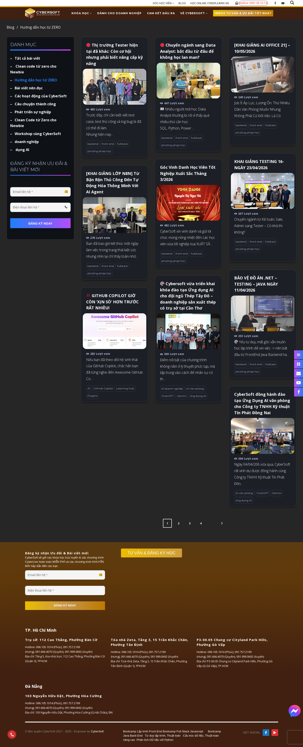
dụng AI (22, 149)
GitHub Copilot (103, 388)
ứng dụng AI (198, 396)
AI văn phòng (195, 388)
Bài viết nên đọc (29, 88)
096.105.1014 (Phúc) (49, 647)
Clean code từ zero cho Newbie (33, 69)
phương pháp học (99, 151)
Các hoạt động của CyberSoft (41, 96)
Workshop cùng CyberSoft (38, 133)
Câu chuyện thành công (35, 104)
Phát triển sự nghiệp (33, 112)
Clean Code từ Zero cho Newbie (33, 123)
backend (92, 143)
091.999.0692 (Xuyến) (78, 652)
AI (88, 388)
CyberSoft (97, 731)
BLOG (182, 3)
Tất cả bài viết (27, 58)
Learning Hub (125, 388)
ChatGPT (167, 396)
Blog (12, 27)
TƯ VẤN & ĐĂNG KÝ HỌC (154, 553)
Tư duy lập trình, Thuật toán (163, 735)
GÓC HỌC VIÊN (163, 3)
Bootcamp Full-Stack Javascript (183, 731)
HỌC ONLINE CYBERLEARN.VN (209, 3)
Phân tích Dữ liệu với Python (155, 739)
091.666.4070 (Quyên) (49, 652)
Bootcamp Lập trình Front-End (142, 731)
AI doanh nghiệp (172, 388)
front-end (108, 143)
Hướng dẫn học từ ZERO (36, 80)
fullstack (122, 143)
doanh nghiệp (27, 141)
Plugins (92, 395)
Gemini (181, 396)
